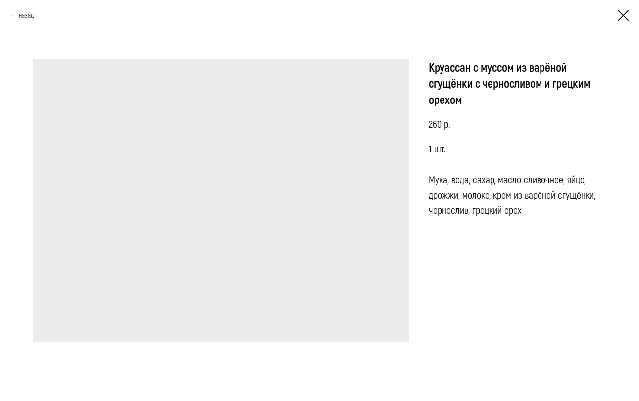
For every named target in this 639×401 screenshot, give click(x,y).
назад (26, 15)
